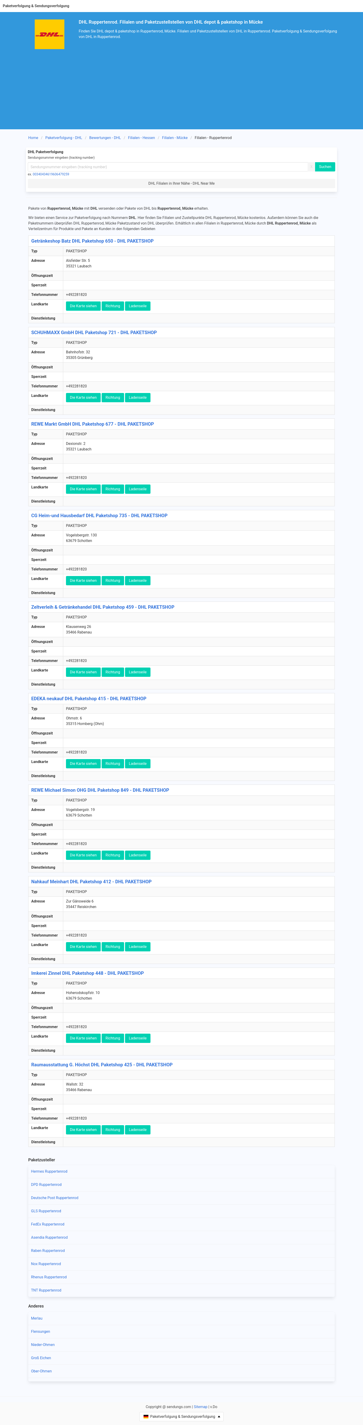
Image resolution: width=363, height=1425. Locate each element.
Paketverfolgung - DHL (63, 138)
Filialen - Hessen (141, 138)
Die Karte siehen (83, 306)
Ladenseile (138, 306)
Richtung (113, 306)
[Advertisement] (181, 87)
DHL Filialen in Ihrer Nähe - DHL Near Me (181, 183)
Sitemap (200, 1407)
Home (33, 138)
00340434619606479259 (51, 174)
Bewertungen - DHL (105, 138)
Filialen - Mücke (175, 138)
